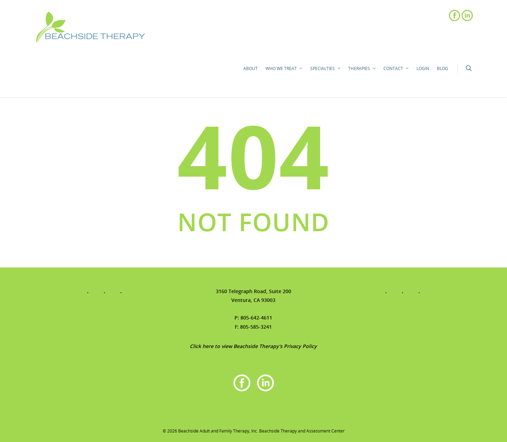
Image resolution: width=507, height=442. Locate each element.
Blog (442, 68)
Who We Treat (284, 68)
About (250, 68)
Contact (396, 68)
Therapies (362, 68)
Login (423, 68)
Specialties (325, 68)
